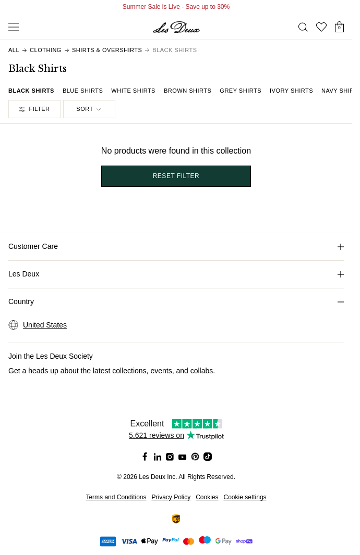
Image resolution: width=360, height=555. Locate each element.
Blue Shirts (83, 90)
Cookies (207, 497)
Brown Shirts (187, 90)
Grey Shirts (240, 90)
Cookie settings (245, 497)
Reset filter (176, 176)
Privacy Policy (170, 497)
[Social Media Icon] (145, 456)
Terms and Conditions (116, 497)
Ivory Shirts (291, 90)
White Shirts (133, 90)
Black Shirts (31, 90)
